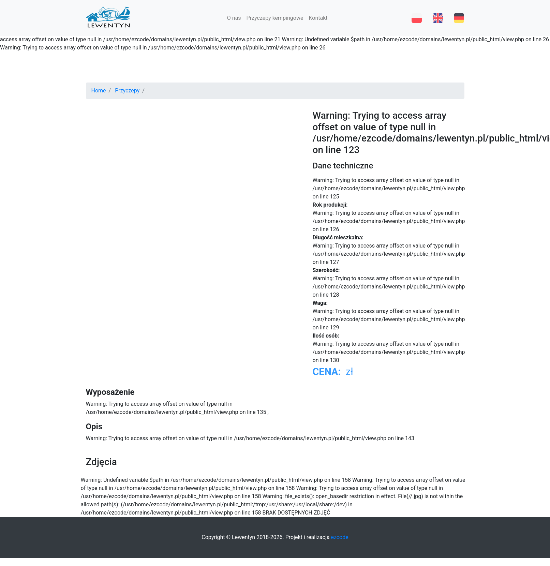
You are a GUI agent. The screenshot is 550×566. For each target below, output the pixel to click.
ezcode (339, 537)
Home (98, 90)
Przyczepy (127, 90)
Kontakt (318, 18)
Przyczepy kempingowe (275, 18)
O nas (234, 18)
